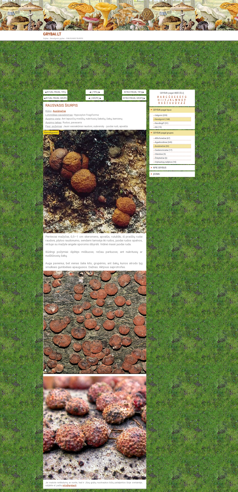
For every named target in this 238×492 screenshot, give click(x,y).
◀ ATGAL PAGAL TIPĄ (55, 92)
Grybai (45, 38)
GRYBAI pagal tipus (162, 110)
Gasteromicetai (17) (163, 150)
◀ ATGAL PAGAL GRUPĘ (55, 98)
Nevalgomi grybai (57, 38)
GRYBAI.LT (52, 34)
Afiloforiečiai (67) (162, 138)
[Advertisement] (119, 65)
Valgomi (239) (161, 115)
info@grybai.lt (69, 485)
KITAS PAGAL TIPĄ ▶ (134, 92)
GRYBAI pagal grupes (163, 133)
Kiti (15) (158, 127)
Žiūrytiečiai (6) (161, 158)
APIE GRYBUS (159, 167)
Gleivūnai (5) (160, 154)
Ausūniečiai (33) (162, 146)
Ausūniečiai (59, 111)
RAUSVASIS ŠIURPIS (74, 38)
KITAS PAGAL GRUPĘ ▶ (134, 98)
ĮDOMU (156, 174)
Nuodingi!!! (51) (161, 123)
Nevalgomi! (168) (162, 119)
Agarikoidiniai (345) (163, 142)
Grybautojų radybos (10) (165, 162)
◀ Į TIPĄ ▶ (94, 92)
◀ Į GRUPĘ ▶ (94, 98)
